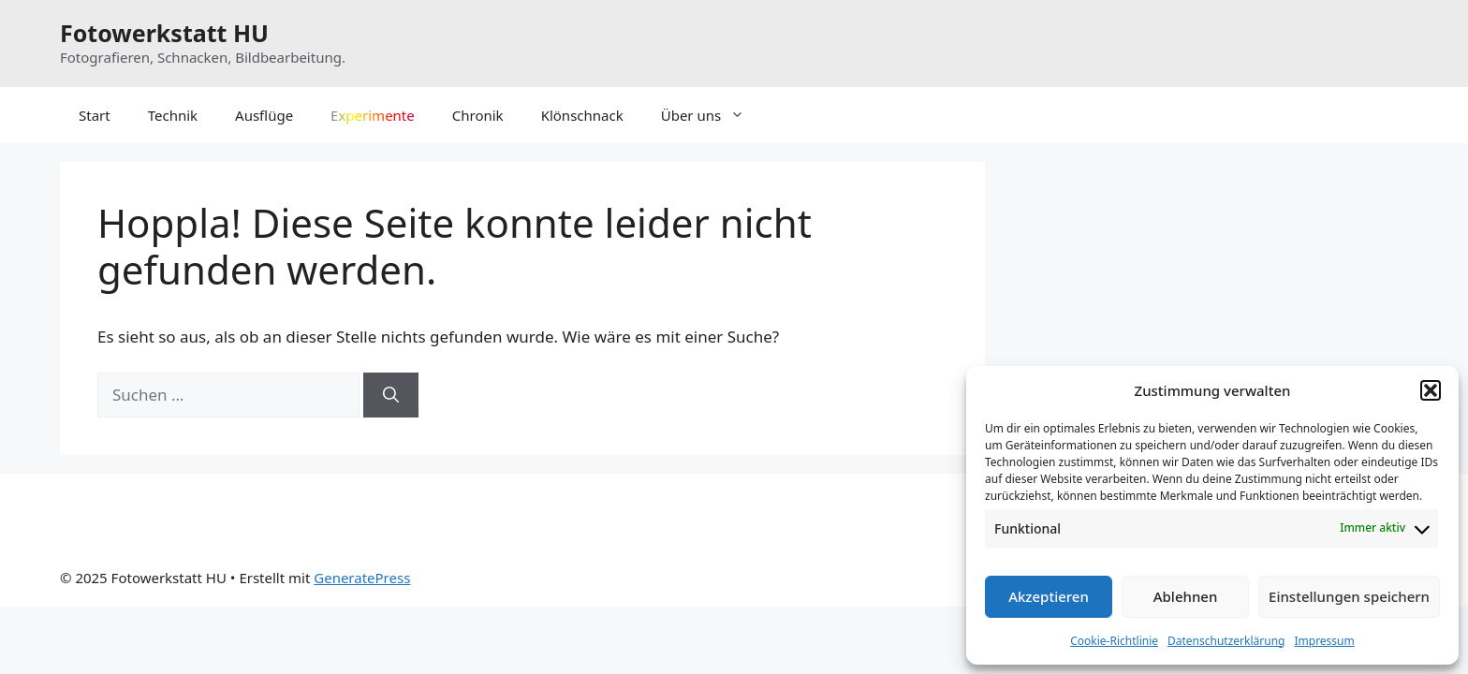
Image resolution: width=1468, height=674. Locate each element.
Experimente (372, 115)
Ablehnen (1185, 596)
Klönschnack (582, 115)
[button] (1430, 390)
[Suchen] (390, 395)
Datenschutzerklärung (1225, 641)
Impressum (1324, 641)
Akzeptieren (1048, 596)
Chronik (478, 115)
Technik (173, 115)
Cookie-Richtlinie (1114, 641)
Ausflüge (264, 115)
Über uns (712, 115)
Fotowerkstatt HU (164, 33)
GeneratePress (362, 577)
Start (94, 115)
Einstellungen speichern (1349, 596)
